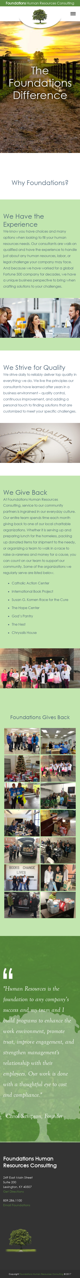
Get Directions (13, 1191)
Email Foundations (16, 1205)
